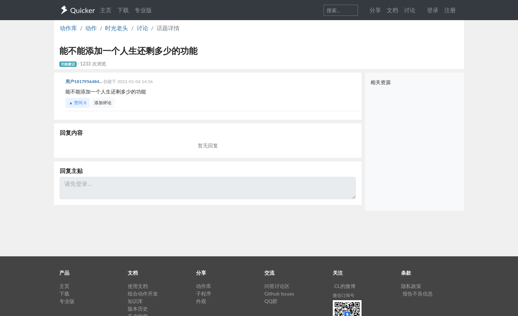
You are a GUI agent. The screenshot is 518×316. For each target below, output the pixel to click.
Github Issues (279, 293)
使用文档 (138, 286)
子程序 (203, 293)
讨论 (142, 27)
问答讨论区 (277, 286)
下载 (123, 9)
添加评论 (103, 102)
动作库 (68, 27)
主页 (106, 9)
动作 (91, 27)
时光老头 (116, 27)
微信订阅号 (343, 295)
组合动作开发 (143, 293)
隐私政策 (411, 286)
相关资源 (381, 82)
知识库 (135, 301)
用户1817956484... (84, 81)
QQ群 (270, 301)
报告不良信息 (418, 293)
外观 (201, 301)
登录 (433, 9)
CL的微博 (344, 286)
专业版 (143, 9)
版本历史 (138, 309)
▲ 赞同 (77, 102)
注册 (450, 9)
